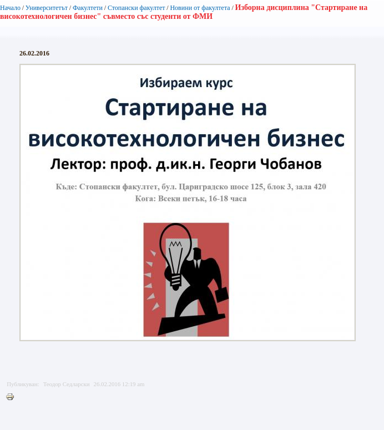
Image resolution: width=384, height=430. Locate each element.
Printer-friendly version (13, 397)
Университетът (47, 8)
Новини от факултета (200, 8)
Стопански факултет (136, 8)
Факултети (88, 8)
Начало (10, 8)
